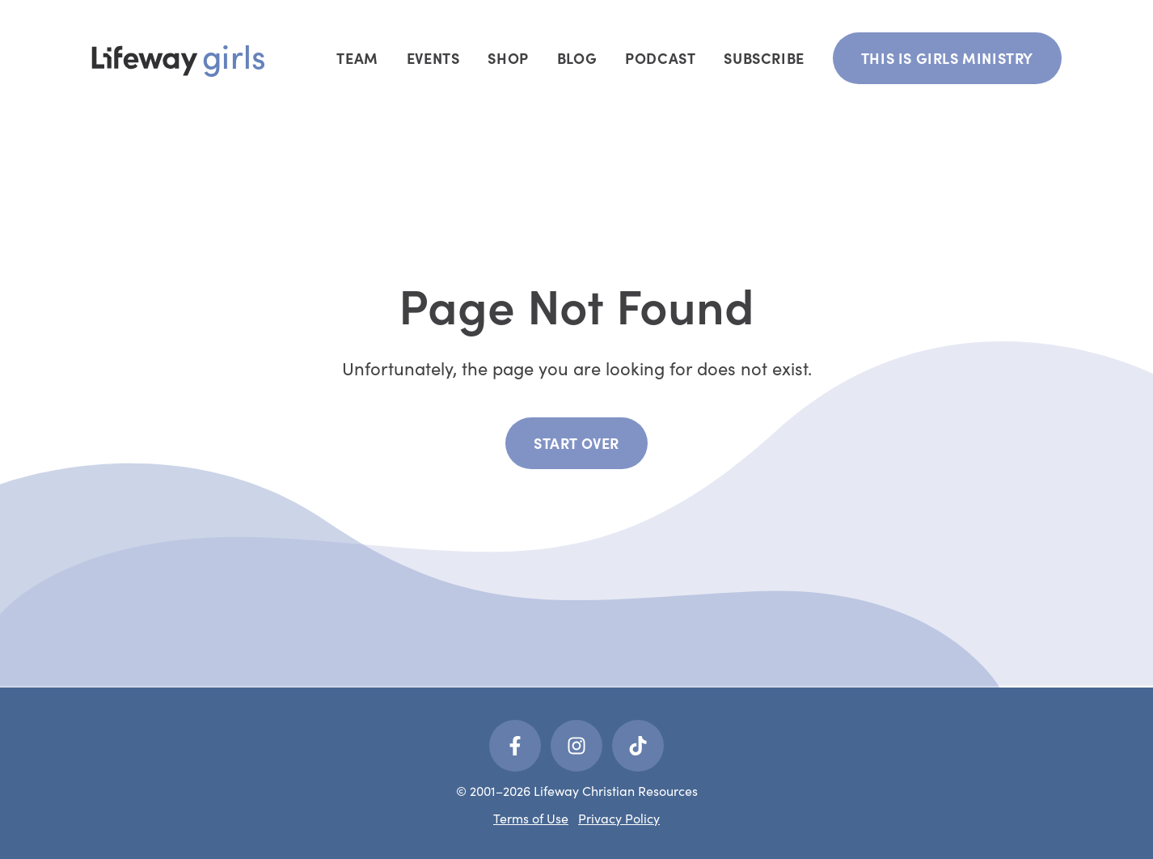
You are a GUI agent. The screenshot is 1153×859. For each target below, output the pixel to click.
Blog (577, 58)
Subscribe (764, 58)
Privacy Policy (619, 818)
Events (433, 58)
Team (357, 58)
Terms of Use (530, 818)
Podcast (660, 58)
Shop (508, 58)
